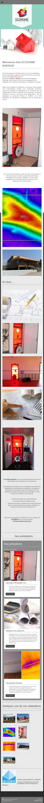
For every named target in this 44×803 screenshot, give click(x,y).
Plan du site (15, 799)
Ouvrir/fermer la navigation (22, 2)
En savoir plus (10, 594)
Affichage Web (38, 800)
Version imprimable (7, 799)
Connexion (39, 799)
